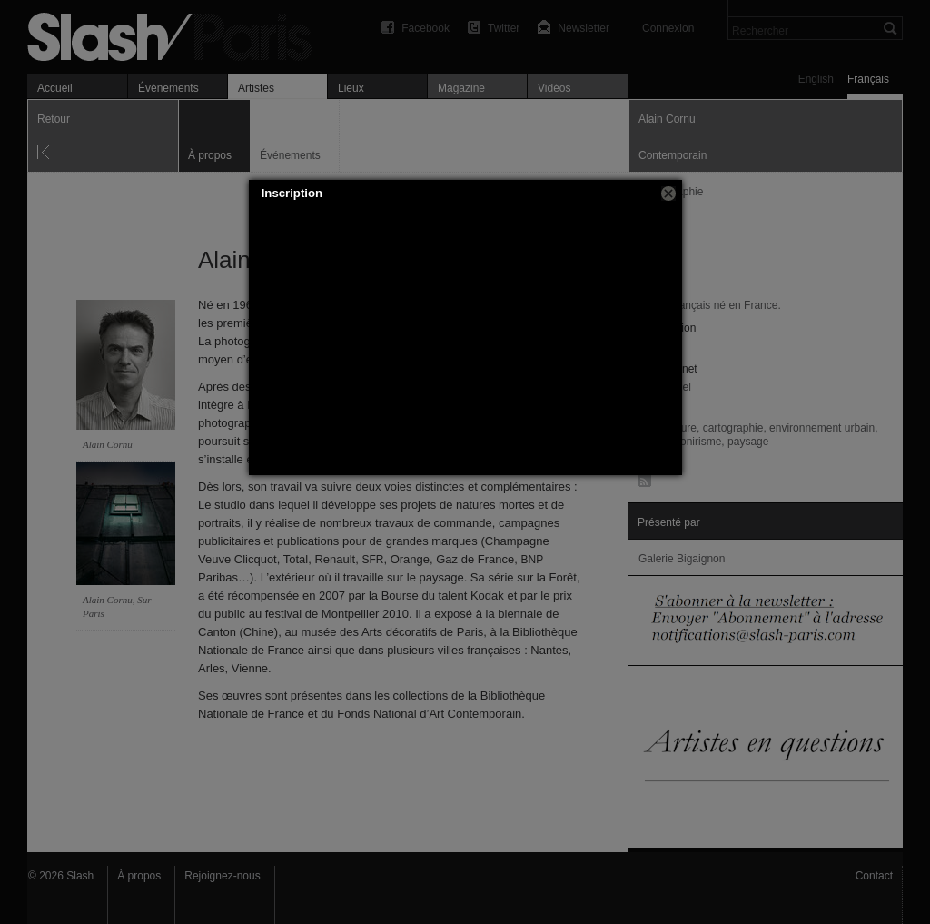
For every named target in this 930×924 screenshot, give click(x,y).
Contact (874, 875)
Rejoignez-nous (222, 875)
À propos (139, 875)
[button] (668, 193)
